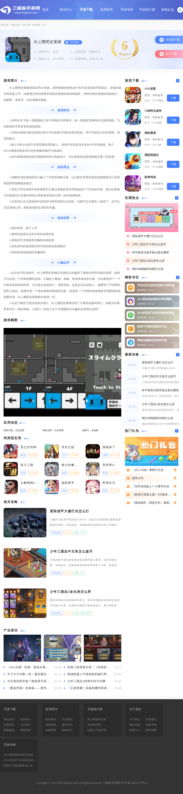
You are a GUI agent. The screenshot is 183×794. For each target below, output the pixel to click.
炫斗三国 (27, 464)
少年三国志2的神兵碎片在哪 (86, 681)
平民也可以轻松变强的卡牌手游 (156, 285)
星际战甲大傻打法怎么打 (69, 511)
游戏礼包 (167, 9)
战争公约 (137, 478)
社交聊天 (67, 719)
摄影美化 (67, 724)
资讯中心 (65, 9)
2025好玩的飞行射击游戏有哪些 (156, 312)
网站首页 (15, 25)
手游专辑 (126, 9)
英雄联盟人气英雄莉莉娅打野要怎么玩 (89, 674)
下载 (173, 97)
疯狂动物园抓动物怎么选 (147, 268)
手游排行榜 (147, 9)
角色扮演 (9, 719)
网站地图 (151, 730)
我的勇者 (150, 132)
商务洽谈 (134, 724)
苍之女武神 (29, 447)
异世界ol (109, 464)
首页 (45, 9)
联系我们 (151, 719)
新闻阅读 (50, 724)
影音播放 (50, 719)
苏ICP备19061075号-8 (133, 782)
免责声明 (151, 724)
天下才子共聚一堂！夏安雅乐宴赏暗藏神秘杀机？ (29, 674)
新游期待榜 (94, 724)
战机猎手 (68, 482)
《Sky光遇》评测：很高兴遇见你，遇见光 (29, 667)
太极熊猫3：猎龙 (30, 482)
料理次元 (109, 482)
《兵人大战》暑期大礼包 (147, 469)
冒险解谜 (9, 730)
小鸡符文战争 (153, 110)
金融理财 (50, 730)
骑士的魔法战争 (71, 464)
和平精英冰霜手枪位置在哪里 (150, 252)
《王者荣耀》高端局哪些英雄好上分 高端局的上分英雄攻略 (89, 688)
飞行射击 (25, 724)
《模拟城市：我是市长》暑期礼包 (153, 502)
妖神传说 (150, 177)
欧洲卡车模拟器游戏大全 (152, 326)
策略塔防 (25, 730)
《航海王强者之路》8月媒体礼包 (152, 494)
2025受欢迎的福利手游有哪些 (154, 299)
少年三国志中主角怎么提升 (71, 551)
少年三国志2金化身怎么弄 (70, 591)
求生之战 (68, 447)
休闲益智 (36, 25)
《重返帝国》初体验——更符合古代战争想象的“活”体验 (29, 688)
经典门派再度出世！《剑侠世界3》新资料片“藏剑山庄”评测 (89, 667)
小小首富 (150, 88)
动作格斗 (25, 719)
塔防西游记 (151, 154)
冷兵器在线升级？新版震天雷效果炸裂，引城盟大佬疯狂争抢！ (29, 681)
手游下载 (86, 9)
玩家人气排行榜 (96, 730)
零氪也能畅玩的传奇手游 (152, 340)
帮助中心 (134, 730)
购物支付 (67, 730)
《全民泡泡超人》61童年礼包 (150, 486)
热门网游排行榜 (96, 719)
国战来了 (109, 447)
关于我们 (134, 719)
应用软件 (106, 9)
